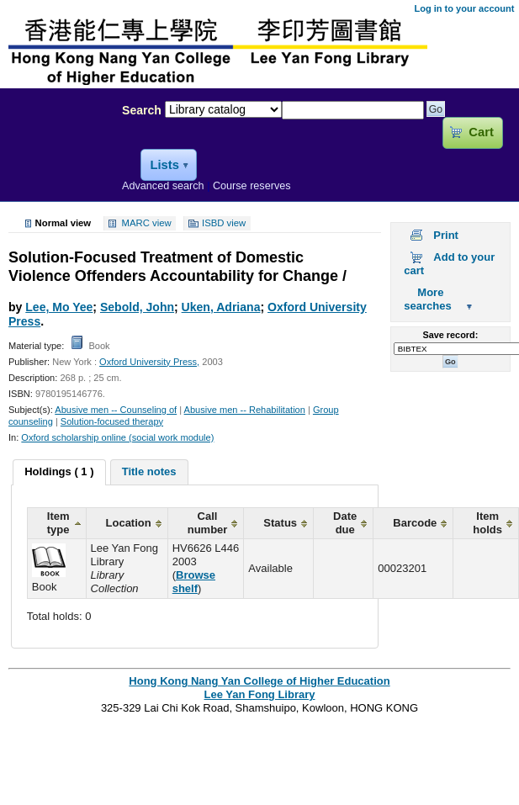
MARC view (147, 224)
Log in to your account (464, 8)
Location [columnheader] (128, 522)
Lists (164, 165)
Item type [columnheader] (58, 523)
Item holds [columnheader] (487, 523)
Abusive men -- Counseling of (116, 410)
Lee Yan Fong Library (56, 146)
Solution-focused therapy (112, 421)
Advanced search (163, 186)
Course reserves (252, 186)
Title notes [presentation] (149, 471)
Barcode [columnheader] (415, 522)
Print (445, 235)
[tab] (59, 472)
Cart (481, 132)
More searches (427, 299)
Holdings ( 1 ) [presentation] (58, 471)
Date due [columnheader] (345, 523)
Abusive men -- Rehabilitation (244, 410)
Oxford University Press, (149, 362)
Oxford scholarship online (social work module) (117, 437)
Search (142, 110)
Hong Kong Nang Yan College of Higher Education (259, 681)
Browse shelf (193, 582)
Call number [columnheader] (208, 523)
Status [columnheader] (280, 522)
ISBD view (224, 224)
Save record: (450, 335)
